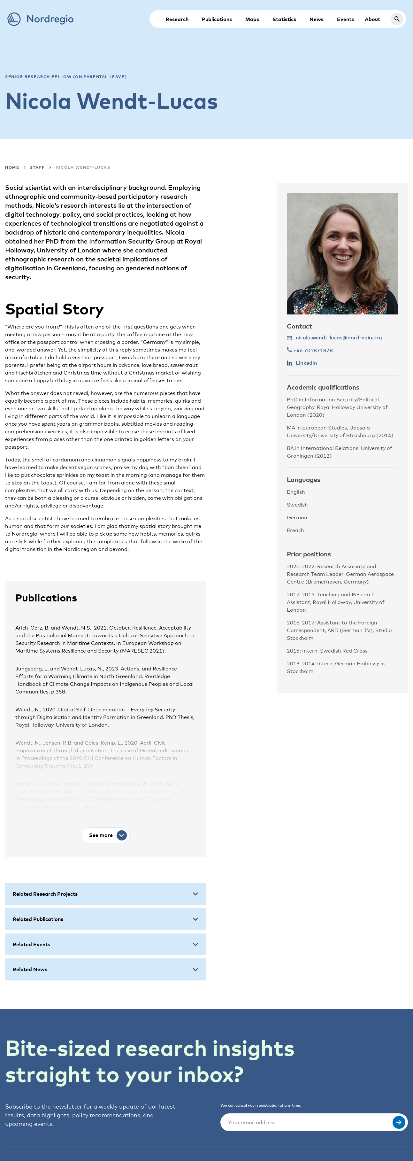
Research (177, 19)
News (317, 19)
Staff (37, 167)
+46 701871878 (310, 350)
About (372, 19)
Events (345, 19)
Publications (217, 19)
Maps (252, 19)
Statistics (284, 19)
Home (12, 167)
